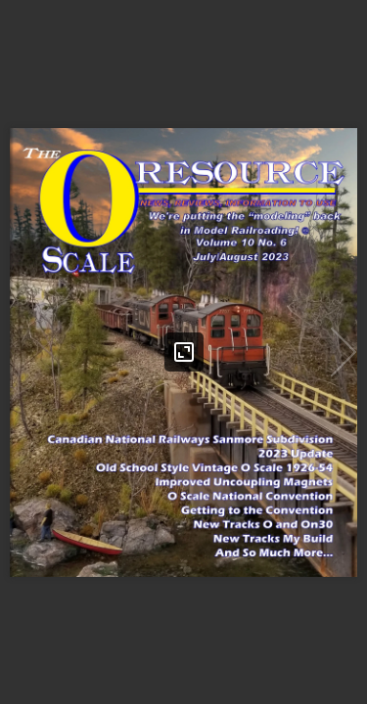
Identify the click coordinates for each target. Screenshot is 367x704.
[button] (343, 352)
